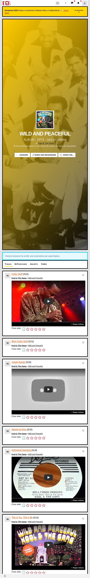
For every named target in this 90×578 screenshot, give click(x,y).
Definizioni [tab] (21, 264)
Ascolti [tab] (34, 264)
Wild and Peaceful (35, 278)
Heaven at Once (19, 429)
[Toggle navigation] (57, 3)
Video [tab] (44, 264)
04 (8, 431)
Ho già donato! (79, 11)
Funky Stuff (17, 273)
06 (8, 519)
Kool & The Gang (46, 143)
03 (8, 364)
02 (8, 343)
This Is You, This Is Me (22, 517)
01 (8, 276)
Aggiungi (22, 155)
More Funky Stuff (20, 341)
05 (8, 452)
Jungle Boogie (18, 361)
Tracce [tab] (8, 264)
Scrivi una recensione (44, 155)
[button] (66, 3)
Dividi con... (67, 155)
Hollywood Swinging (21, 450)
